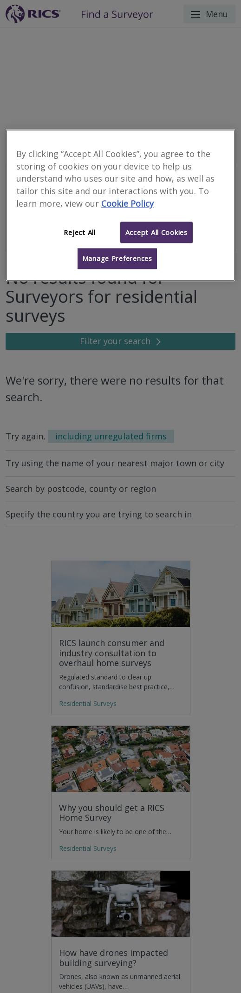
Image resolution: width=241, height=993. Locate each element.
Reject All (79, 232)
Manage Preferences (117, 258)
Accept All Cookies (156, 232)
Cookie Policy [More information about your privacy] (127, 203)
